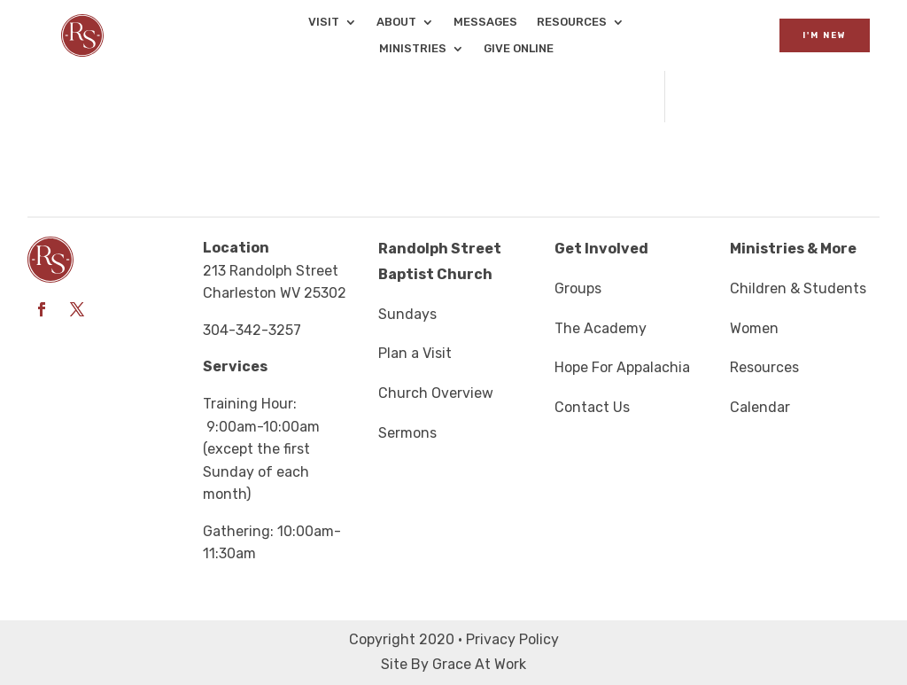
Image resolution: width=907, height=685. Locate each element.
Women (754, 328)
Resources (572, 22)
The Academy (600, 328)
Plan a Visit (415, 353)
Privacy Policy (512, 639)
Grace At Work (479, 664)
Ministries (412, 49)
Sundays (407, 314)
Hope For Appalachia (622, 367)
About (396, 22)
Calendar (760, 407)
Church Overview (435, 393)
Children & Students (798, 288)
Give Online (519, 49)
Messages (485, 22)
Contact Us (592, 407)
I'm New (824, 35)
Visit (323, 22)
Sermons (407, 432)
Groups (577, 288)
